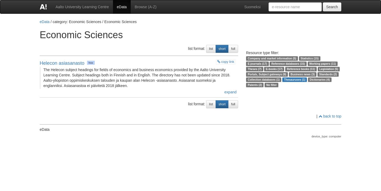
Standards (326, 74)
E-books (271, 69)
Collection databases (261, 79)
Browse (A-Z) (145, 7)
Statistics (307, 58)
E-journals (254, 63)
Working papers (319, 63)
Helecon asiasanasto (62, 63)
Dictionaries (318, 79)
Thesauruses (292, 79)
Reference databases (285, 63)
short (222, 49)
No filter (271, 84)
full (233, 49)
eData (122, 7)
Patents (253, 84)
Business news (301, 74)
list (211, 49)
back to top (330, 116)
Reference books (298, 69)
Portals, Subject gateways (265, 74)
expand (230, 92)
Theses (252, 69)
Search (332, 7)
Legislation (326, 69)
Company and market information (270, 58)
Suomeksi (252, 7)
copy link (225, 62)
